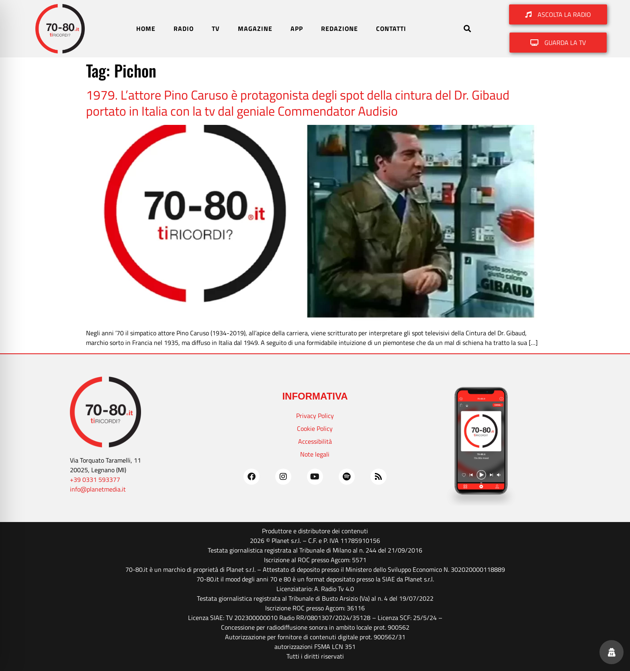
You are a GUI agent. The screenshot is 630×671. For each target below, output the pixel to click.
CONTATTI (391, 28)
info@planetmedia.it (98, 489)
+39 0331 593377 (95, 479)
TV (216, 28)
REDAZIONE (339, 28)
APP (296, 28)
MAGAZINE (255, 28)
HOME (145, 28)
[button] (467, 28)
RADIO (184, 28)
